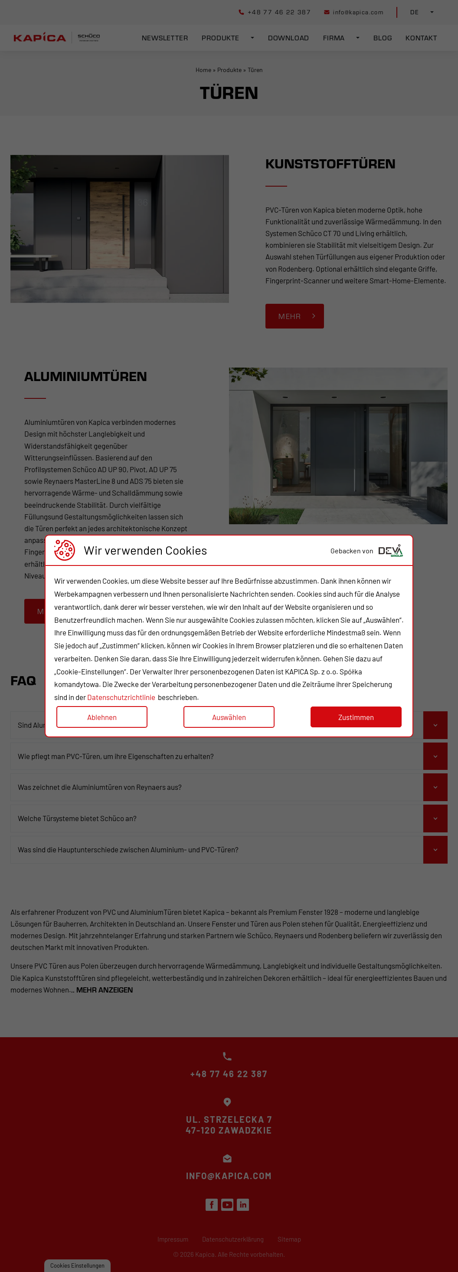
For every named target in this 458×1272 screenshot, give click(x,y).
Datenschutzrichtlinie (121, 697)
